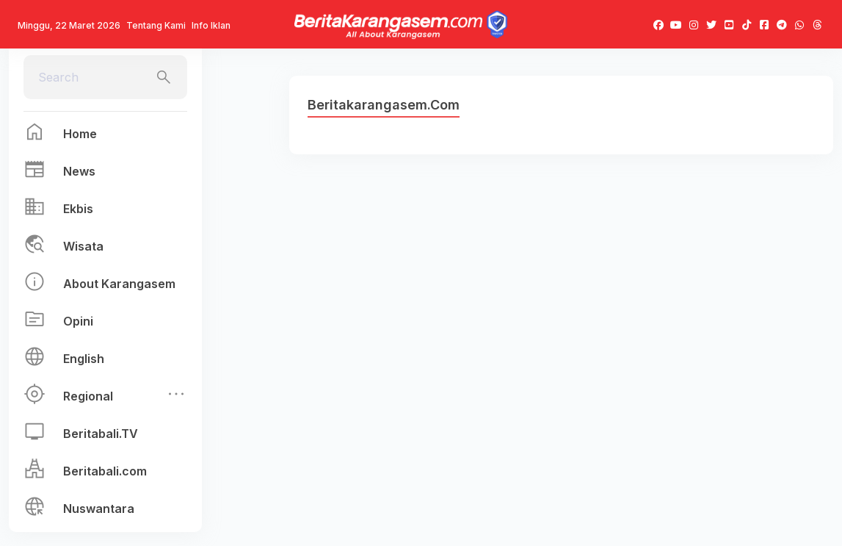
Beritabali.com (105, 471)
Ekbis (78, 208)
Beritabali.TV (100, 433)
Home (80, 133)
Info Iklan (211, 25)
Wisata (83, 246)
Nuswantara (98, 508)
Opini (78, 321)
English (83, 358)
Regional (88, 396)
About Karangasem (119, 283)
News (79, 171)
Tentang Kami (156, 25)
